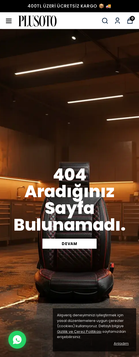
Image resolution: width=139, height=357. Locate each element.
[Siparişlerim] (117, 20)
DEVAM (69, 243)
